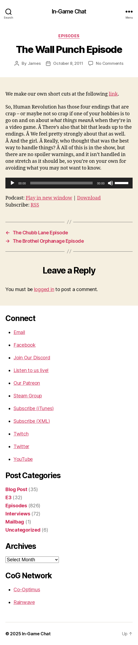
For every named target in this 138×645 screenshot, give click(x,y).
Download (89, 198)
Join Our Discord (32, 357)
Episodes (68, 35)
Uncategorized (23, 530)
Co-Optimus (27, 589)
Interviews (17, 513)
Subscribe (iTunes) (34, 408)
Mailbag (14, 522)
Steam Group (28, 396)
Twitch (21, 434)
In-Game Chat (69, 11)
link (113, 94)
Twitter (21, 446)
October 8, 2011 (68, 63)
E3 (8, 497)
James (34, 63)
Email (19, 332)
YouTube (23, 459)
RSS (35, 205)
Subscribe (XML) (32, 421)
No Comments (109, 63)
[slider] (61, 183)
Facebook (25, 345)
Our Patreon (27, 383)
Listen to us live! (31, 370)
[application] (69, 183)
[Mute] (110, 183)
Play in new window (49, 198)
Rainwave (24, 602)
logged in (44, 289)
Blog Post (16, 489)
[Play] (12, 183)
